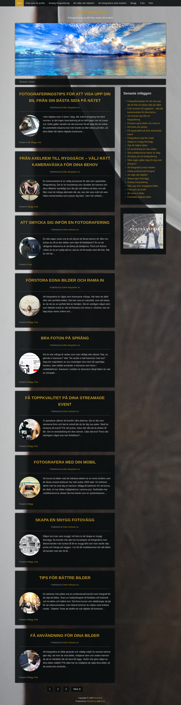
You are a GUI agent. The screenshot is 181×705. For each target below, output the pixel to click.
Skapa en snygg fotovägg (64, 520)
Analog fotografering (59, 3)
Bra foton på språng (65, 338)
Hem (19, 3)
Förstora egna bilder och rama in (65, 280)
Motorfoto (90, 12)
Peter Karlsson (69, 229)
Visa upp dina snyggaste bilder (142, 186)
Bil (29, 142)
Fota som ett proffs (35, 3)
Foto (142, 3)
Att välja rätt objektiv (83, 3)
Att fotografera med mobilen (112, 3)
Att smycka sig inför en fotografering (64, 222)
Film (151, 3)
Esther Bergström (69, 107)
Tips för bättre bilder (64, 578)
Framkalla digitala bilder (139, 197)
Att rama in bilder (135, 193)
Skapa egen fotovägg (138, 178)
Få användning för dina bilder (64, 635)
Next (76, 689)
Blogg (133, 3)
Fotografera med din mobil (65, 462)
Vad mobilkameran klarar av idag (143, 153)
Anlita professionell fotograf (141, 171)
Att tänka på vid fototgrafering (142, 156)
